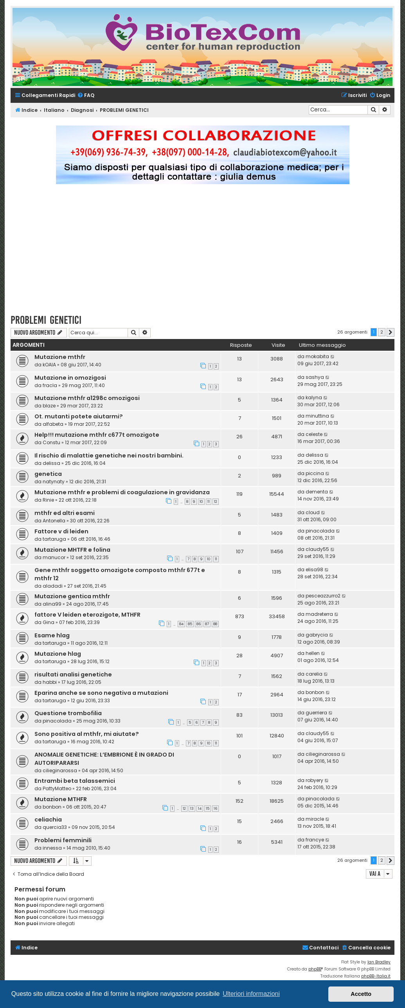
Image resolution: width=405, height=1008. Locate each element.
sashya (315, 377)
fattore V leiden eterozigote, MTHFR (87, 615)
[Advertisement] (208, 252)
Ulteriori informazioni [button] (251, 993)
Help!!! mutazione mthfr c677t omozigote (96, 435)
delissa (51, 463)
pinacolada (320, 530)
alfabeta (53, 424)
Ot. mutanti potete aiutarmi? (78, 416)
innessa (52, 848)
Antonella (54, 520)
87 (207, 624)
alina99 (52, 604)
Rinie (48, 500)
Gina (48, 622)
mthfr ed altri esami (64, 513)
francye (315, 839)
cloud (313, 512)
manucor (54, 557)
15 (207, 808)
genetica (48, 474)
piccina (315, 473)
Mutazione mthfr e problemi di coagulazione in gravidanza (122, 492)
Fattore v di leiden (61, 531)
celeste (314, 434)
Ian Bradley (379, 962)
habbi (50, 682)
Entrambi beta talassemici (74, 781)
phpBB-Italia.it (376, 976)
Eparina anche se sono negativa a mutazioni (101, 693)
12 (215, 501)
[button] (390, 332)
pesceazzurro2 (323, 595)
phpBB (314, 969)
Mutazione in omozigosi (70, 378)
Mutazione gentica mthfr (72, 596)
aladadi (53, 586)
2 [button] (381, 332)
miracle (315, 819)
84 (181, 624)
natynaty (54, 481)
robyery (314, 780)
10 (201, 501)
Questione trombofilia (68, 713)
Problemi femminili (63, 840)
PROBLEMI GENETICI (46, 320)
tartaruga (54, 539)
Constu (51, 442)
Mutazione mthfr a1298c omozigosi (87, 398)
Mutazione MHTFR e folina (72, 550)
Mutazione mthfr (59, 357)
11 (208, 501)
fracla (50, 385)
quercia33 (55, 827)
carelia (314, 674)
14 (200, 808)
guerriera (316, 712)
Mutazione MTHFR (60, 799)
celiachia (48, 819)
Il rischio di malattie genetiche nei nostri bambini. (109, 455)
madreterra (319, 614)
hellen (313, 653)
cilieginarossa (60, 770)
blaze (49, 405)
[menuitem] (85, 95)
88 (215, 624)
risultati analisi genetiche (73, 674)
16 (215, 808)
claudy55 (317, 549)
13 (192, 808)
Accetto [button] (361, 994)
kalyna (314, 397)
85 (190, 624)
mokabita (317, 356)
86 (198, 624)
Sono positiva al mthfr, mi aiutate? (86, 734)
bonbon (315, 692)
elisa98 (314, 569)
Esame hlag (52, 635)
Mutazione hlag (57, 654)
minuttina (317, 416)
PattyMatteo (57, 788)
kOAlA (49, 364)
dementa (317, 491)
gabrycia (317, 634)
